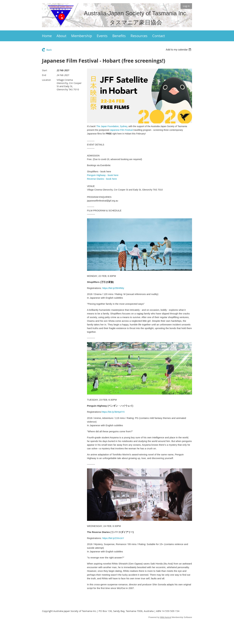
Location (46, 79)
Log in (186, 5)
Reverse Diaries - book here (102, 178)
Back (49, 49)
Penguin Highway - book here (102, 175)
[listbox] (179, 50)
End (44, 75)
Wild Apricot (165, 617)
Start (44, 70)
